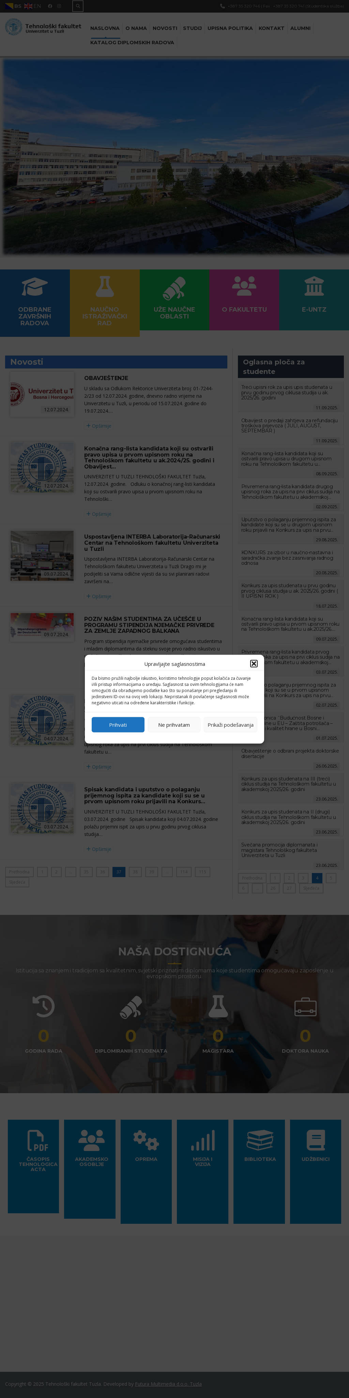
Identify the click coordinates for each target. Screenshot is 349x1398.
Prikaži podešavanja (231, 724)
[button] (254, 663)
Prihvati (118, 724)
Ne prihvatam (174, 724)
